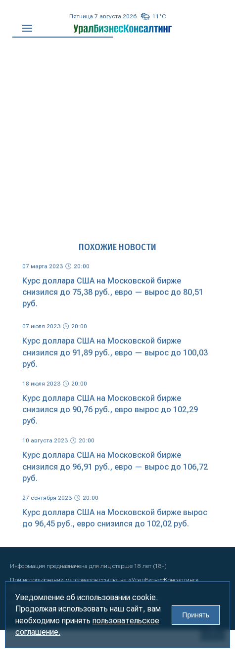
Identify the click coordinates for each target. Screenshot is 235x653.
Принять (195, 615)
